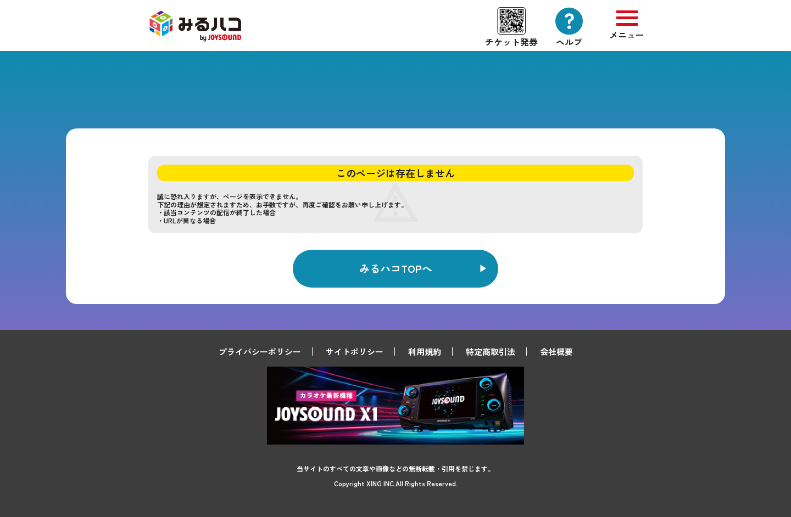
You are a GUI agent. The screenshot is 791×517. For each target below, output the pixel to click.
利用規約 (424, 351)
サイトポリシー (354, 351)
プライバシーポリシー (260, 351)
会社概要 (556, 351)
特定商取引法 (490, 351)
